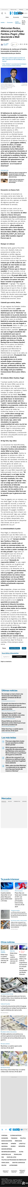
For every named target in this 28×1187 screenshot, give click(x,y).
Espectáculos (6, 1154)
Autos (21, 1152)
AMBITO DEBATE (22, 1172)
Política (23, 1138)
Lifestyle (22, 1143)
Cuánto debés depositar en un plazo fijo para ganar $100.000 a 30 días (6, 897)
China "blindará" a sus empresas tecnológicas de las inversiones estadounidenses (14, 64)
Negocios (4, 1143)
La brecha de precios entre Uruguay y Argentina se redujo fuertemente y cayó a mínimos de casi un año (14, 1008)
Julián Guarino (6, 44)
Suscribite (19, 656)
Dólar (7, 17)
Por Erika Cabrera (14, 929)
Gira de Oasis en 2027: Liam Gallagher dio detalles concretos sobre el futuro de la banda (13, 715)
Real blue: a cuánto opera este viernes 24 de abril (11, 1047)
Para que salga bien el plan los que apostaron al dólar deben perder (15, 743)
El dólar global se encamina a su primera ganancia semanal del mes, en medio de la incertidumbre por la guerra (13, 1037)
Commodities (17, 801)
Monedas (3, 801)
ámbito (3, 22)
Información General (8, 1152)
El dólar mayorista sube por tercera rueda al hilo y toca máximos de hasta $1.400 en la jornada (14, 998)
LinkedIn (13, 1129)
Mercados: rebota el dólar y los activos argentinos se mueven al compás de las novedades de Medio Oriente (23, 964)
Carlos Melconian (18, 22)
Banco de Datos (6, 1141)
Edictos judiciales (18, 1162)
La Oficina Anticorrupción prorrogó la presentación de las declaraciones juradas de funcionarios (19, 914)
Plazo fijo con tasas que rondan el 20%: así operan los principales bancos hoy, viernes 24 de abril (21, 900)
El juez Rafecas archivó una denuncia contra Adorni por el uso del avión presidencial (13, 723)
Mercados (18, 1141)
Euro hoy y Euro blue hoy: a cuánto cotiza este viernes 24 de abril (13, 1071)
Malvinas (21, 9)
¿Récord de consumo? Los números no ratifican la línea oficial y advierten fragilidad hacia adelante (16, 760)
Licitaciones (13, 1165)
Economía (16, 17)
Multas (3, 1165)
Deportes (22, 1146)
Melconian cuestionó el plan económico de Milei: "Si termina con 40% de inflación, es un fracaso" (14, 59)
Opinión (13, 1143)
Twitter (2, 1129)
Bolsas (10, 801)
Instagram (9, 1129)
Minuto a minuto (23, 951)
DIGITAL (6, 1171)
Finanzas (14, 1138)
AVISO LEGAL (5, 1162)
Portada (4, 1135)
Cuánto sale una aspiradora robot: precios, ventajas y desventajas (16, 181)
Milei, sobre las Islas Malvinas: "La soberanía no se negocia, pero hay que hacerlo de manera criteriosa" (16, 768)
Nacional (4, 1146)
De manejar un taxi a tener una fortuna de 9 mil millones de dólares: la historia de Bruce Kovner (12, 696)
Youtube (17, 1129)
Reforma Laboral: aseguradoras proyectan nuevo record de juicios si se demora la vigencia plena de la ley (18, 175)
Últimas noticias (15, 1135)
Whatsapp (21, 1129)
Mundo (13, 1146)
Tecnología (18, 1154)
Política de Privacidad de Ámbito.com (13, 1160)
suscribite (21, 13)
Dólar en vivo (13, 9)
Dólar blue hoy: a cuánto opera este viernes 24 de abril (12, 730)
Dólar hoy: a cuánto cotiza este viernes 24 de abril (4, 958)
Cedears (24, 801)
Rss (2, 1157)
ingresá (25, 13)
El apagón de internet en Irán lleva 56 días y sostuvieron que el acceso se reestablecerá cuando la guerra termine (14, 706)
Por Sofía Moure (4, 1012)
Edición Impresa (6, 1149)
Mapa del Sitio (11, 1157)
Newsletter (23, 1129)
